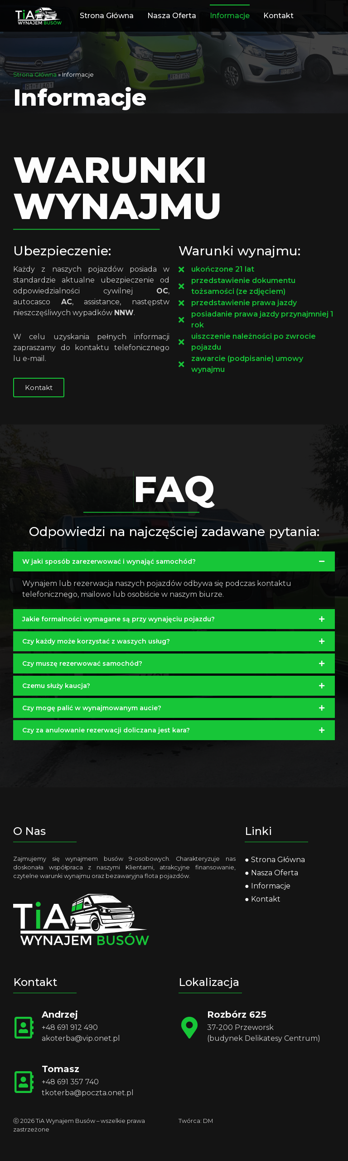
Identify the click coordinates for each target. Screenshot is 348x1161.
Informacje (230, 15)
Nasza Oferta (171, 15)
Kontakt (278, 15)
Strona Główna (107, 15)
